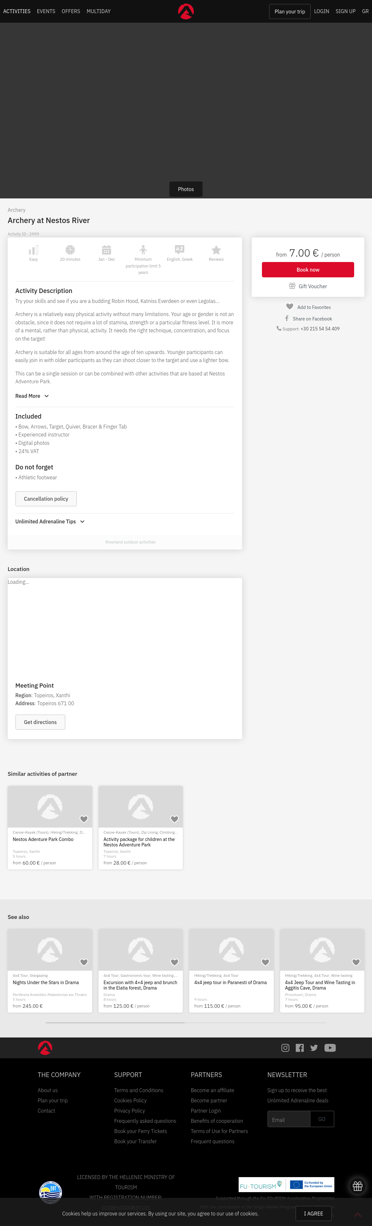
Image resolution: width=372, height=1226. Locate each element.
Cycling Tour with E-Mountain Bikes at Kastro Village (49, 985)
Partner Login (206, 1110)
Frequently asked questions (145, 1121)
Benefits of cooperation (217, 1121)
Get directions (40, 722)
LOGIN (321, 11)
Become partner (209, 1100)
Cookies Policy (130, 1100)
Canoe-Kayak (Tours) (30, 832)
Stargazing (311, 975)
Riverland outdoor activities (131, 542)
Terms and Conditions (138, 1090)
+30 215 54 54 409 (320, 329)
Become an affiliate (212, 1090)
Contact (46, 1110)
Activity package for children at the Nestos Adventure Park (139, 842)
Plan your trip (290, 11)
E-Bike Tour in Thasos (216, 982)
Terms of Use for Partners (219, 1131)
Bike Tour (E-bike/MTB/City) (37, 975)
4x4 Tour (292, 975)
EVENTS (46, 11)
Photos (186, 189)
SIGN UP (345, 11)
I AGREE (313, 1213)
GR (365, 11)
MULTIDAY (98, 11)
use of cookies (241, 1213)
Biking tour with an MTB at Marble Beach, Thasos (138, 985)
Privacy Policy (129, 1110)
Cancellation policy (46, 499)
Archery (17, 210)
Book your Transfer (135, 1141)
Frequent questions (212, 1141)
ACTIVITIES (17, 11)
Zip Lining (149, 832)
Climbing (167, 832)
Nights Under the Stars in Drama (318, 982)
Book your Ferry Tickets (140, 1131)
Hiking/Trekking (64, 832)
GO (321, 1119)
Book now (308, 269)
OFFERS (71, 11)
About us (48, 1090)
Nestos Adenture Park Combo (43, 839)
